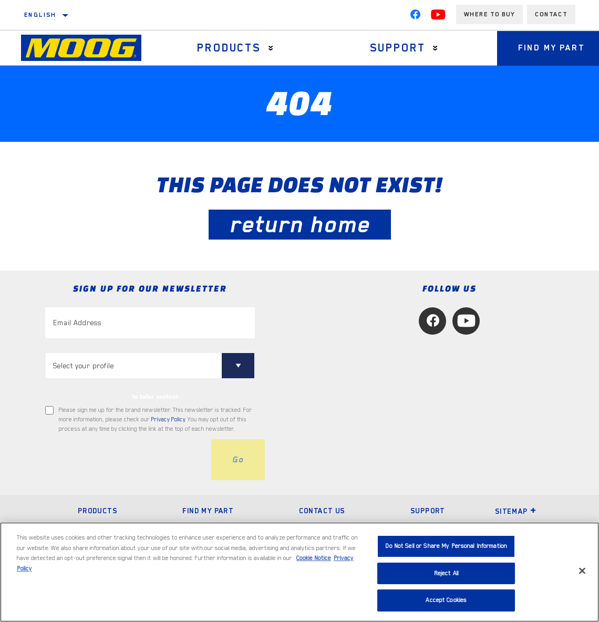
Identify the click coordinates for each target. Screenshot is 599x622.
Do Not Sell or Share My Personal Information (446, 546)
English (40, 14)
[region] (299, 572)
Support (398, 48)
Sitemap (516, 511)
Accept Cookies (446, 600)
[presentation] (125, 459)
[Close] (582, 571)
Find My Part (207, 510)
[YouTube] (438, 16)
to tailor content (155, 396)
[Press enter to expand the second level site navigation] (270, 48)
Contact (551, 14)
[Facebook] (415, 16)
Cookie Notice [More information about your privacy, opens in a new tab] (313, 558)
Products (229, 48)
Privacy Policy (168, 419)
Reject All (446, 573)
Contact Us (322, 510)
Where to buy (489, 14)
